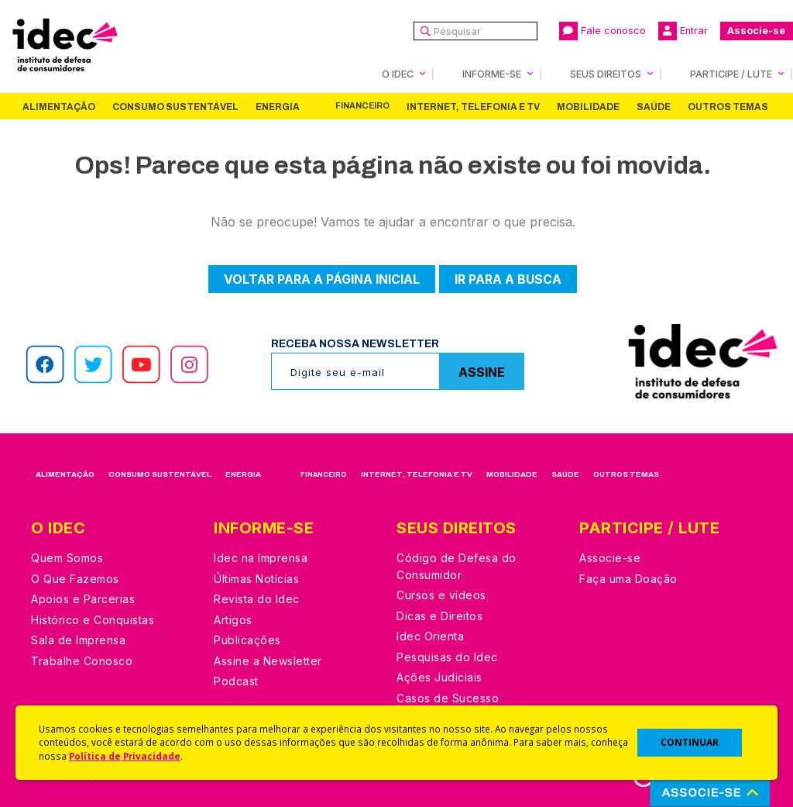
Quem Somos (67, 557)
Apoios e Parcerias (83, 598)
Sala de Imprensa (78, 640)
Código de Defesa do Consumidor (456, 566)
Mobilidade (588, 107)
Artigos (233, 619)
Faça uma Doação (628, 578)
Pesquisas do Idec (447, 657)
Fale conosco (602, 31)
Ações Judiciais (439, 677)
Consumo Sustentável (175, 107)
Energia (278, 107)
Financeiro (362, 106)
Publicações (247, 640)
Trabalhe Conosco (81, 660)
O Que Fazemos (75, 578)
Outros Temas (728, 107)
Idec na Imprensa (260, 557)
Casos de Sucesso (447, 698)
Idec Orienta (430, 636)
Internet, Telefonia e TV (473, 107)
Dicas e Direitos (439, 615)
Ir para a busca (508, 279)
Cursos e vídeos (441, 595)
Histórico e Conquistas (92, 619)
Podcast (236, 681)
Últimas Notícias (256, 578)
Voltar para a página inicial (322, 279)
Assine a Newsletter (268, 660)
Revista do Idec (257, 598)
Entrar (683, 31)
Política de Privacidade (124, 756)
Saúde (654, 107)
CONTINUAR (690, 742)
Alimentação (58, 107)
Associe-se (756, 30)
